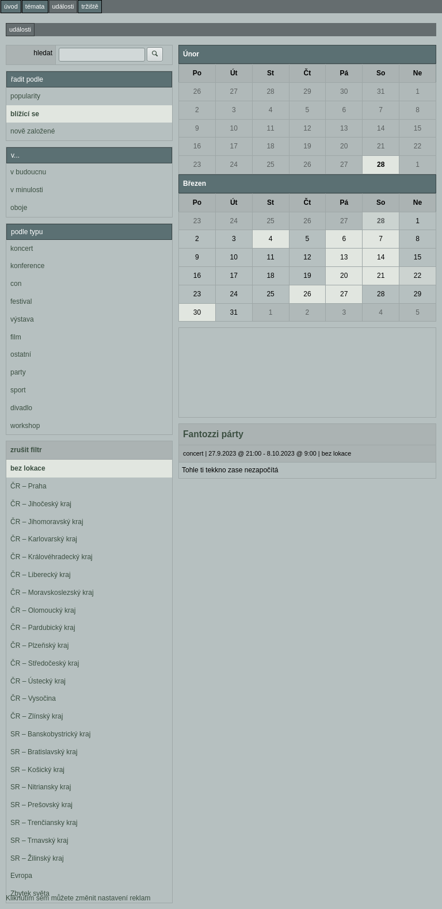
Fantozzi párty (213, 434)
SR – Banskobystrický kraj (50, 734)
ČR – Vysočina (33, 698)
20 (344, 146)
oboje (18, 208)
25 (270, 165)
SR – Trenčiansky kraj (44, 823)
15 (417, 128)
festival (21, 301)
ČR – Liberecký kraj (40, 575)
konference (27, 266)
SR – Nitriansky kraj (40, 787)
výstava (22, 319)
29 (307, 91)
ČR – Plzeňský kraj (39, 645)
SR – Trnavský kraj (39, 841)
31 (380, 91)
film (15, 337)
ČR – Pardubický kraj (42, 628)
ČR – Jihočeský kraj (40, 504)
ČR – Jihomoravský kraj (46, 522)
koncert (21, 249)
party (18, 372)
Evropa (21, 876)
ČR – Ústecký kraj (38, 681)
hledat (42, 53)
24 (234, 165)
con (15, 284)
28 (270, 91)
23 (197, 165)
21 (380, 146)
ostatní (20, 354)
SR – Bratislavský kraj (44, 752)
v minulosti (26, 190)
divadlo (21, 408)
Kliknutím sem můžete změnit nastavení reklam (78, 898)
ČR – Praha (28, 486)
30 (344, 91)
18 (270, 146)
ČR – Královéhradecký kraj (51, 557)
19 (307, 146)
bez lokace (27, 468)
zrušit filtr (26, 450)
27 (234, 91)
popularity (25, 96)
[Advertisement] (307, 371)
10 (234, 128)
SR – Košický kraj (37, 770)
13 (344, 128)
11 (270, 128)
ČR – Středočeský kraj (44, 663)
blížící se (24, 114)
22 (417, 146)
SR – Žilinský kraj (37, 858)
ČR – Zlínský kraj (36, 716)
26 (197, 91)
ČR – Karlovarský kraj (43, 539)
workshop (25, 426)
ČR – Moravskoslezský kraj (52, 593)
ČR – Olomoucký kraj (42, 610)
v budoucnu (28, 172)
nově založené (32, 131)
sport (18, 390)
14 (380, 128)
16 (197, 146)
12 (307, 128)
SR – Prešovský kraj (41, 805)
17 (234, 146)
